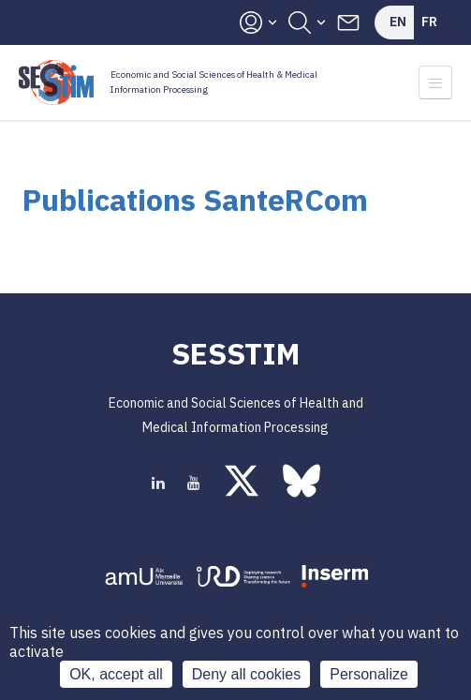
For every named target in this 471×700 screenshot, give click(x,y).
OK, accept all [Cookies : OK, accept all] (116, 674)
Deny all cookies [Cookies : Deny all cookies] (247, 674)
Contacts (348, 22)
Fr (429, 21)
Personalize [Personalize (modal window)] (369, 674)
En (398, 21)
